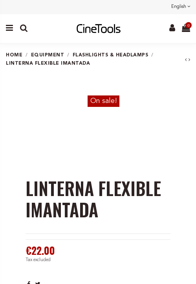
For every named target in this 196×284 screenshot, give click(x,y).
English (180, 7)
